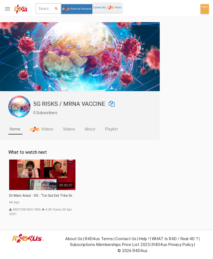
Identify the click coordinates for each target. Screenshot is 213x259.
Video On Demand (77, 9)
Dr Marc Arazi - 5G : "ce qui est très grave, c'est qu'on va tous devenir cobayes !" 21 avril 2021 (78, 195)
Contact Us (125, 238)
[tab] (51, 130)
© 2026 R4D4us (133, 250)
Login (204, 6)
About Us (73, 238)
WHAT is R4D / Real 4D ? (175, 238)
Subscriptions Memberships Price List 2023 (110, 244)
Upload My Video (107, 8)
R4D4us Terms (99, 238)
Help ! (144, 238)
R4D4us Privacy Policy (172, 244)
